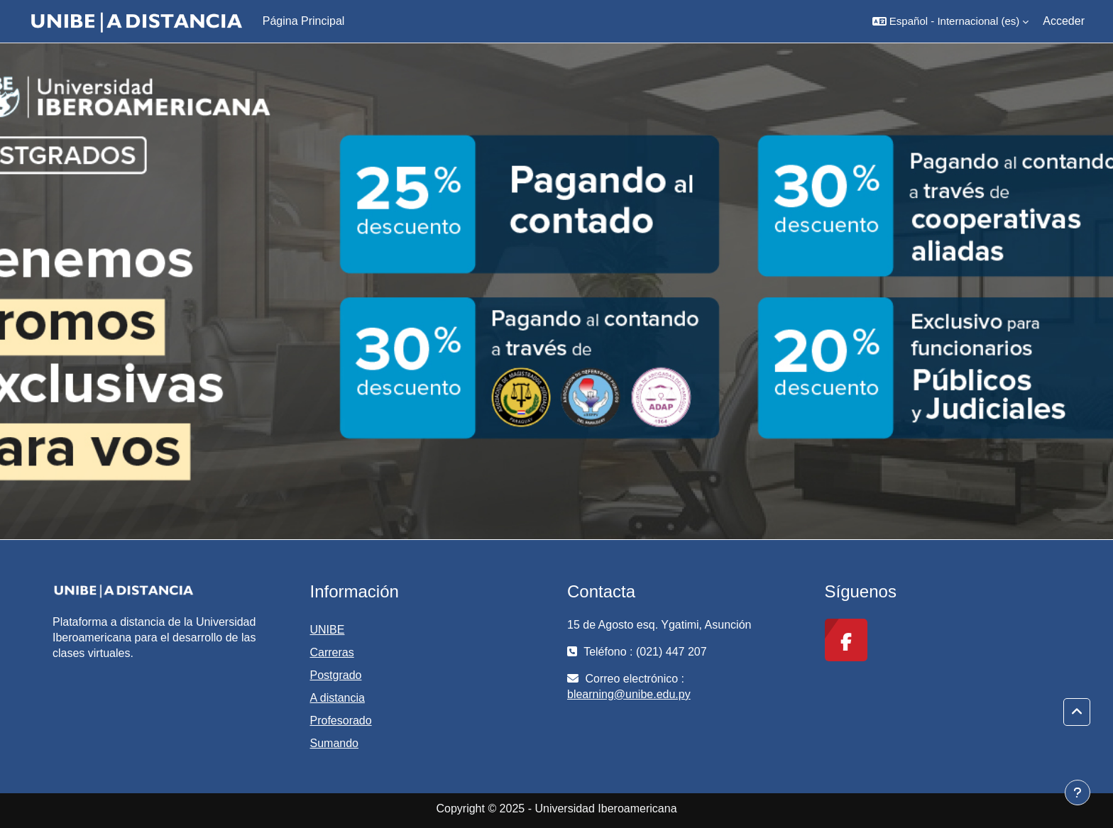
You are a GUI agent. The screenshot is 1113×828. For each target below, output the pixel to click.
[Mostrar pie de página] (1077, 792)
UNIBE (327, 630)
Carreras (332, 652)
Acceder (1064, 21)
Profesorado (341, 720)
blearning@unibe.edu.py (629, 694)
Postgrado (336, 675)
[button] (950, 21)
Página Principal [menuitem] (304, 21)
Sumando (334, 743)
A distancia (337, 698)
